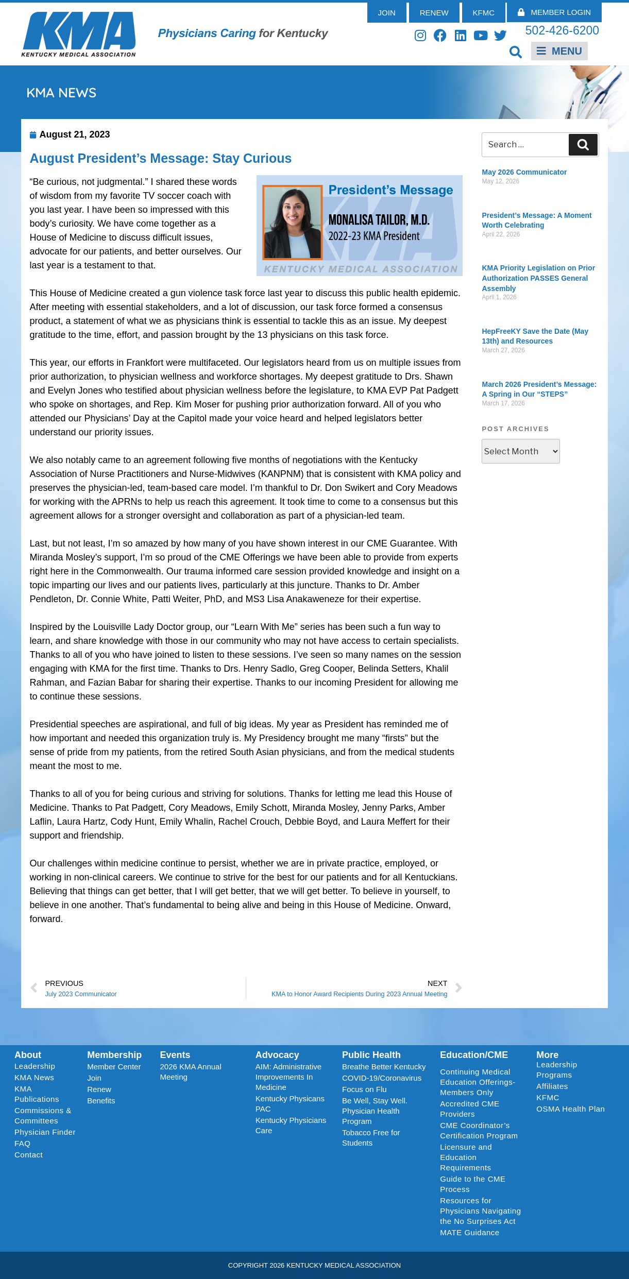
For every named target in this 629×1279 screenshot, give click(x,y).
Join (94, 1077)
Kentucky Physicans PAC (290, 1103)
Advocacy (277, 1055)
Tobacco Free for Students (371, 1137)
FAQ (22, 1143)
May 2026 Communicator (524, 172)
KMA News (34, 1077)
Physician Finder (45, 1132)
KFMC (547, 1097)
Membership (114, 1055)
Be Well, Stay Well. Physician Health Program (374, 1110)
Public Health (371, 1055)
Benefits (101, 1100)
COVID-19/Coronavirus (381, 1077)
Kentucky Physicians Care (291, 1125)
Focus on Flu (364, 1089)
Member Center (114, 1066)
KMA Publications (36, 1093)
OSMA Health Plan (570, 1108)
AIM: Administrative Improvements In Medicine (288, 1077)
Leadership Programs (572, 1069)
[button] (515, 51)
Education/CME (474, 1055)
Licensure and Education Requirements (466, 1157)
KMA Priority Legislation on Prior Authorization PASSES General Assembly (538, 278)
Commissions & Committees (43, 1115)
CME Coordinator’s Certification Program (479, 1130)
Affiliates (554, 1086)
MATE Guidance (469, 1232)
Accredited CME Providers (469, 1108)
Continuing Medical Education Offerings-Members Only (477, 1082)
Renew (99, 1089)
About (27, 1055)
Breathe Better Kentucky (384, 1066)
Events (175, 1055)
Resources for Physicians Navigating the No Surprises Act (480, 1210)
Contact (28, 1154)
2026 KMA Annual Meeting (191, 1071)
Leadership (37, 1066)
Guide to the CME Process (472, 1183)
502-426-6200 (562, 30)
